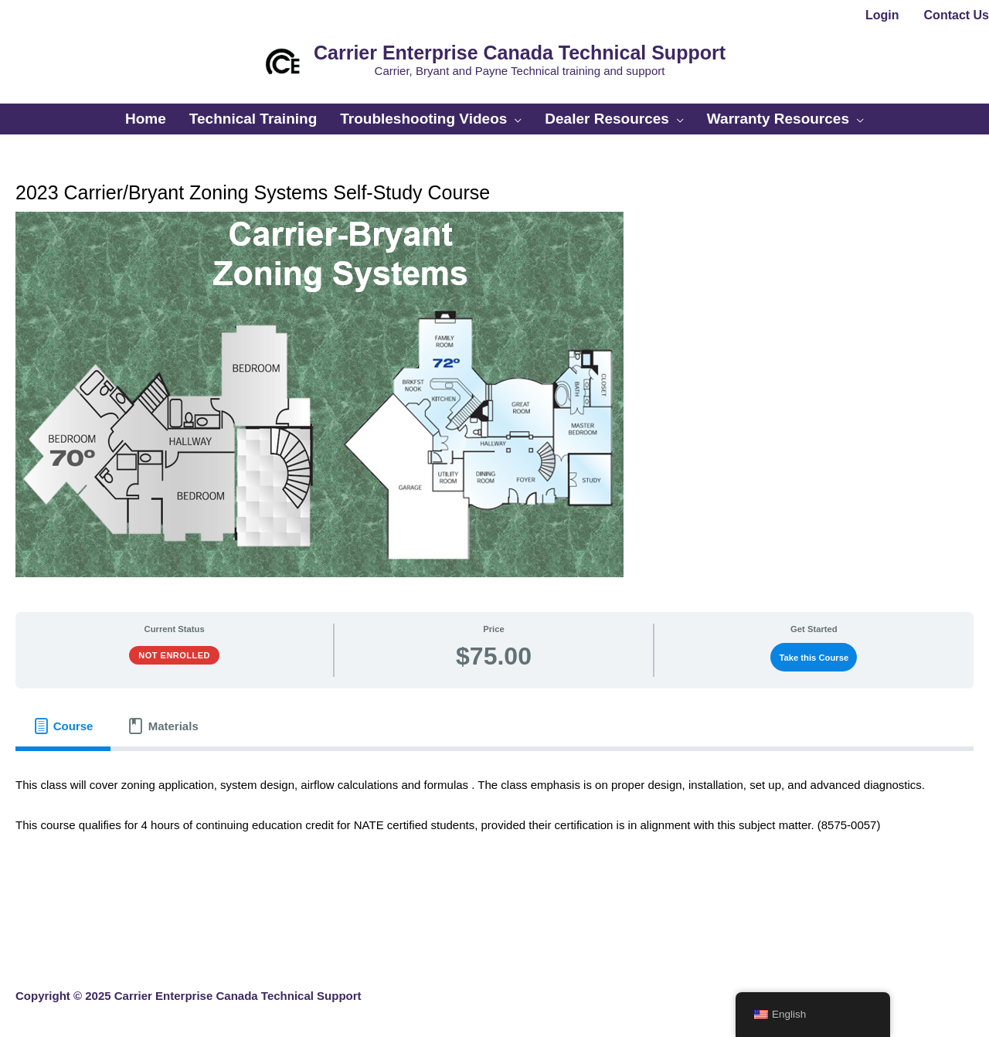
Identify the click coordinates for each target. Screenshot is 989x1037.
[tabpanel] (494, 814)
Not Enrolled (174, 655)
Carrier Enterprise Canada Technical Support (520, 52)
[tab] (62, 725)
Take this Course (813, 657)
